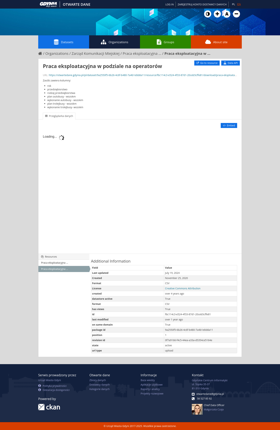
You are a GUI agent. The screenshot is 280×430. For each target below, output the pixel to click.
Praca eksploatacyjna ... (142, 53)
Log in (170, 4)
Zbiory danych (97, 380)
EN (239, 4)
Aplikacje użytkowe (152, 384)
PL (233, 4)
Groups (165, 42)
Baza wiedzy (148, 380)
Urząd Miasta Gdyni (49, 380)
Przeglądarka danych (59, 116)
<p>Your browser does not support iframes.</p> (140, 191)
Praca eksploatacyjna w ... (187, 53)
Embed (229, 125)
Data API (230, 63)
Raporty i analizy (150, 389)
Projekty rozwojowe (152, 393)
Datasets (63, 42)
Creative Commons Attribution (182, 288)
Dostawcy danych (99, 384)
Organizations (114, 42)
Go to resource (207, 63)
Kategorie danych (99, 389)
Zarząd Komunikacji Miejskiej (95, 53)
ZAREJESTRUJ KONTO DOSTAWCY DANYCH (202, 4)
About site (216, 42)
